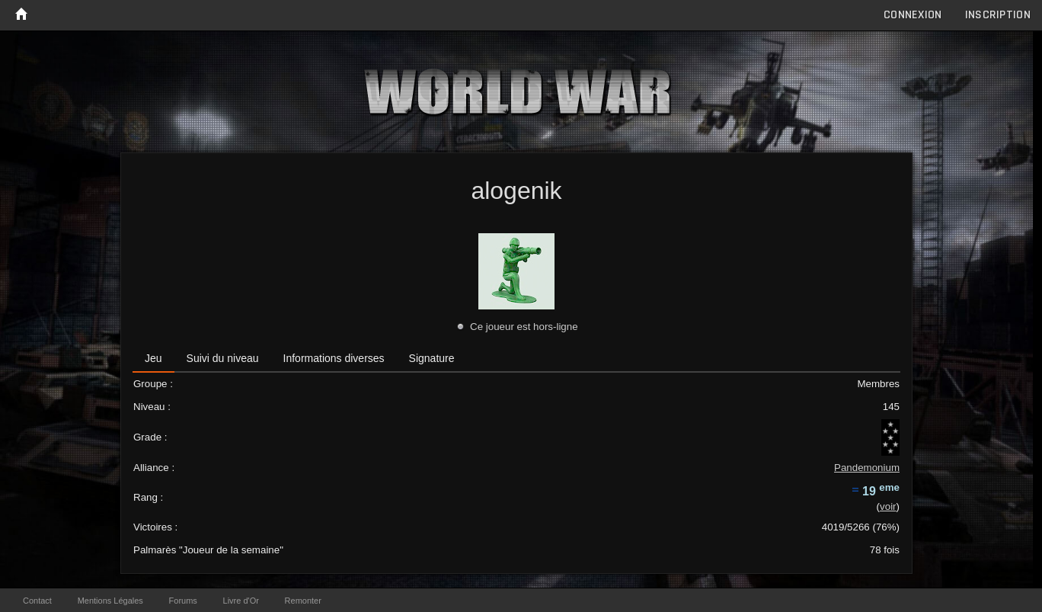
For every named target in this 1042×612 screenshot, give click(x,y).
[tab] (153, 359)
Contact (37, 600)
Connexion (913, 15)
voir (888, 506)
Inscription (998, 15)
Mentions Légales (110, 600)
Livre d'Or (241, 600)
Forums (183, 600)
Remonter (303, 600)
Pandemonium (867, 467)
